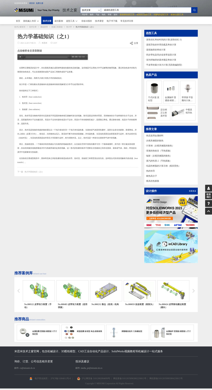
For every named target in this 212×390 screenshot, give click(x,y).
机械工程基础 (57, 27)
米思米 (36, 10)
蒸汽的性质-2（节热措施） (159, 161)
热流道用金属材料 (154, 135)
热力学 (69, 27)
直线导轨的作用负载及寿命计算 (161, 45)
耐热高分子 (151, 176)
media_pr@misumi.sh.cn (91, 368)
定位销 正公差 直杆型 (163, 113)
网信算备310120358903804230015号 (166, 378)
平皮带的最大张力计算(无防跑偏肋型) (164, 65)
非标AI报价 (86, 21)
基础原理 (44, 27)
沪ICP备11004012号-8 (61, 378)
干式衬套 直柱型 (153, 99)
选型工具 (70, 21)
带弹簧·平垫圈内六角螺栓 (187, 99)
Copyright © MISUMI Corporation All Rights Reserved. (109, 383)
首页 (18, 21)
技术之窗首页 (19, 27)
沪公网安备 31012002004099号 (96, 378)
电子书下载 (112, 21)
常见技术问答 (126, 21)
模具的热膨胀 (152, 181)
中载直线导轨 (189, 111)
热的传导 (150, 171)
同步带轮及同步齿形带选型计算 (161, 55)
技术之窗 (70, 10)
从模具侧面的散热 (154, 141)
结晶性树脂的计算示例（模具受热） (163, 166)
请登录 (32, 3)
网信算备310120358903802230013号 (129, 378)
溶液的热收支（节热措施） (159, 151)
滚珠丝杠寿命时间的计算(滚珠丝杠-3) (164, 40)
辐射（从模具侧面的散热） (159, 156)
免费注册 (39, 3)
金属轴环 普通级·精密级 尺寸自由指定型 (170, 99)
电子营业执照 (41, 378)
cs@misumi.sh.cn (27, 368)
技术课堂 (99, 21)
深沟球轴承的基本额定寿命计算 (161, 60)
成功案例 (58, 21)
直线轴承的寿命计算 (156, 50)
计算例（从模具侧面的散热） (160, 146)
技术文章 (47, 21)
